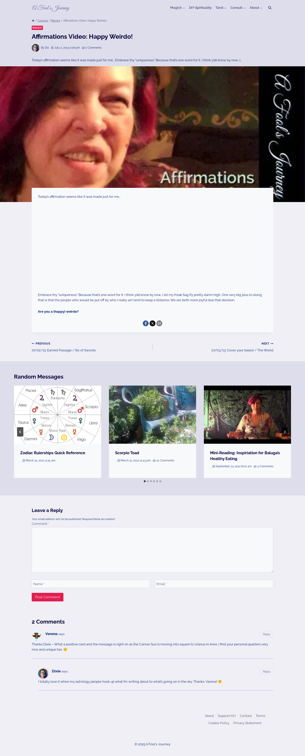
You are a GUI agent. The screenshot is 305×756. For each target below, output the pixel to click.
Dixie (56, 671)
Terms (260, 716)
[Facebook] (146, 323)
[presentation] (57, 415)
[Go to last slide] (20, 432)
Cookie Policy (219, 723)
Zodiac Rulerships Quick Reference (52, 453)
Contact (246, 716)
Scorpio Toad (127, 453)
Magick (37, 27)
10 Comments (165, 460)
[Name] (91, 584)
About (209, 716)
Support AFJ (227, 716)
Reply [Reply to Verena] (266, 634)
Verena (51, 634)
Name (39, 584)
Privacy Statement (247, 723)
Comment (40, 524)
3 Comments (265, 466)
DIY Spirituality (200, 8)
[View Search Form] (269, 7)
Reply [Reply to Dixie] (266, 671)
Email (162, 584)
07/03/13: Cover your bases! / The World (214, 346)
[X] (152, 323)
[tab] (145, 481)
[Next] (285, 432)
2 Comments (93, 47)
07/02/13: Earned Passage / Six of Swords (90, 346)
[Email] (159, 323)
